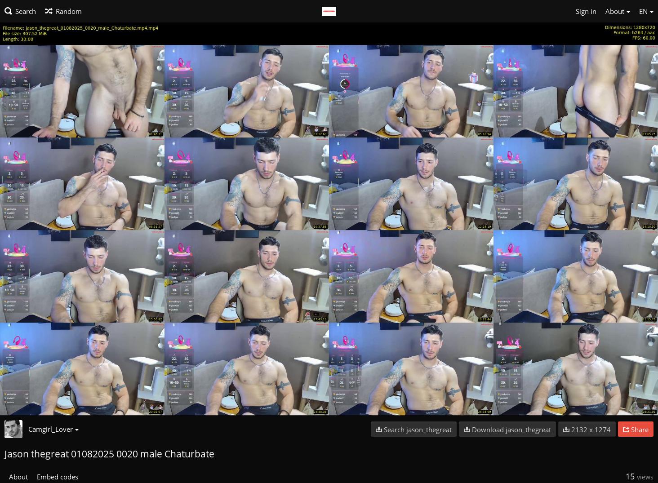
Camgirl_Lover (53, 429)
